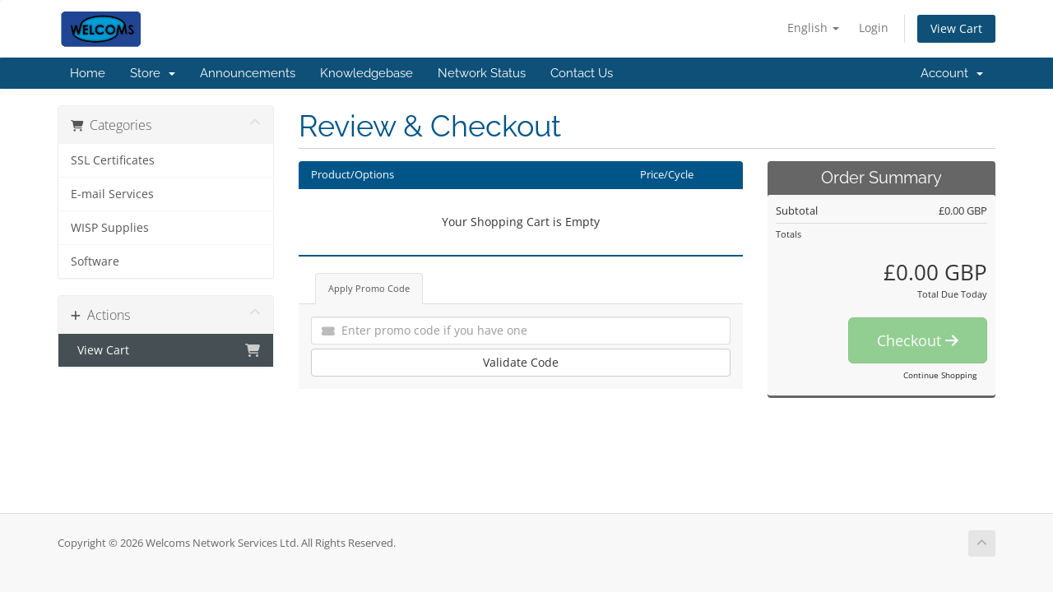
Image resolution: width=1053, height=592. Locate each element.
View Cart (956, 28)
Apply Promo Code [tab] (369, 288)
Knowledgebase (366, 73)
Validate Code (521, 362)
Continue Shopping (939, 375)
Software (95, 261)
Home (87, 73)
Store (152, 73)
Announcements (247, 73)
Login (873, 27)
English (813, 27)
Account (952, 73)
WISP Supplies (110, 227)
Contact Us (581, 73)
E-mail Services (112, 194)
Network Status (482, 73)
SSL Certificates (113, 160)
